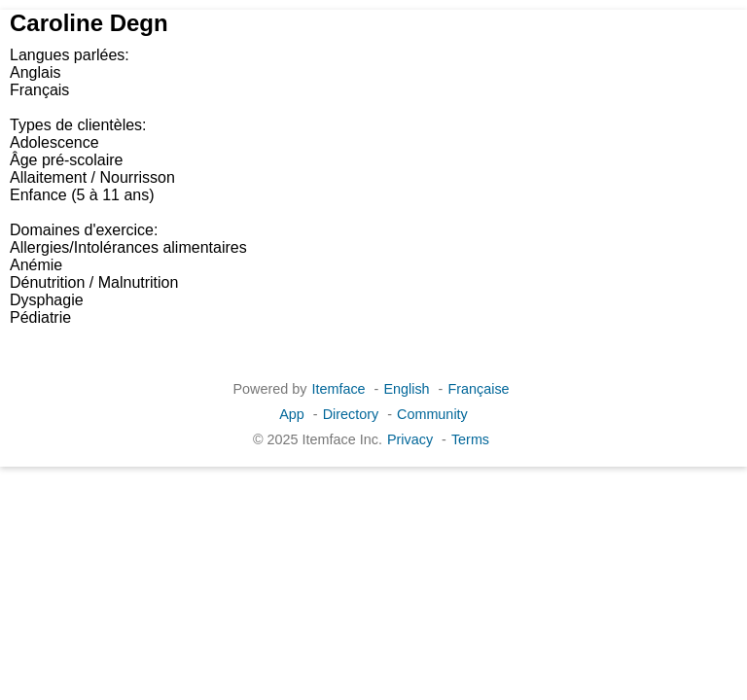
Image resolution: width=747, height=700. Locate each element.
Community (432, 414)
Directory (351, 414)
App (291, 414)
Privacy (410, 439)
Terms (470, 439)
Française (478, 389)
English (406, 389)
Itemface (338, 389)
